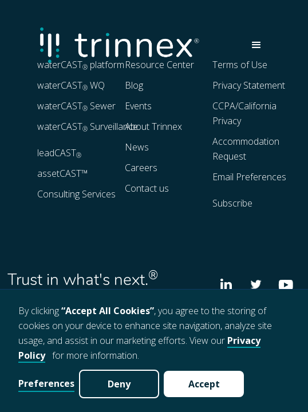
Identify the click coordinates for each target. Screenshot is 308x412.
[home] (136, 45)
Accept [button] (204, 384)
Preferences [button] (46, 383)
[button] (256, 45)
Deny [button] (119, 384)
